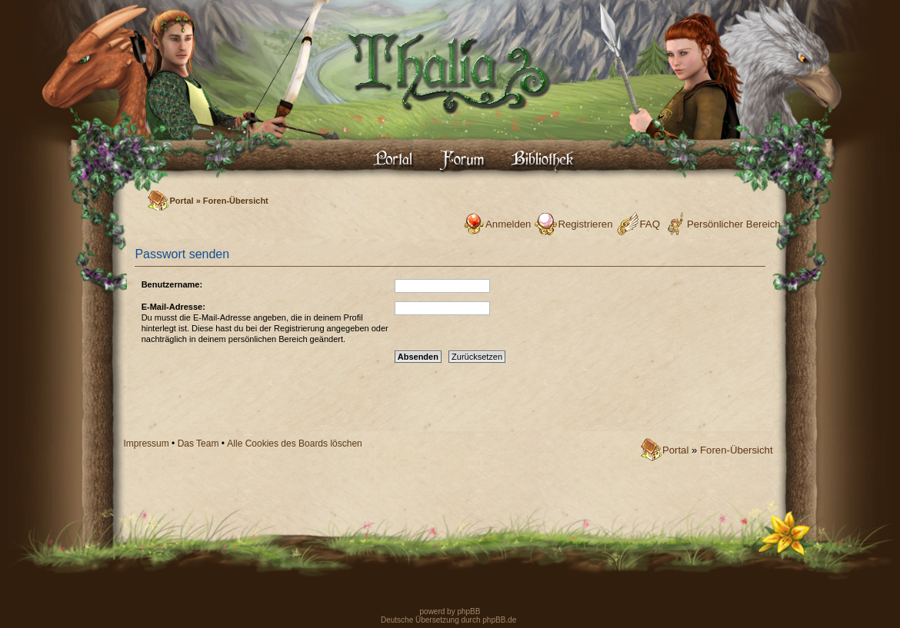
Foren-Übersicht (235, 200)
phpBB (468, 611)
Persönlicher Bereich (734, 224)
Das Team (198, 443)
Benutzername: (172, 284)
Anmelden (508, 224)
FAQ (650, 224)
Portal (181, 200)
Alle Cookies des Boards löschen (294, 443)
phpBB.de (499, 620)
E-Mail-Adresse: (173, 306)
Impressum (145, 443)
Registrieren (585, 224)
